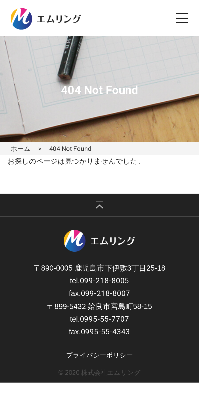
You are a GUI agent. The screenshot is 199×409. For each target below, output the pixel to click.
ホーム (21, 148)
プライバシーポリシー (99, 355)
